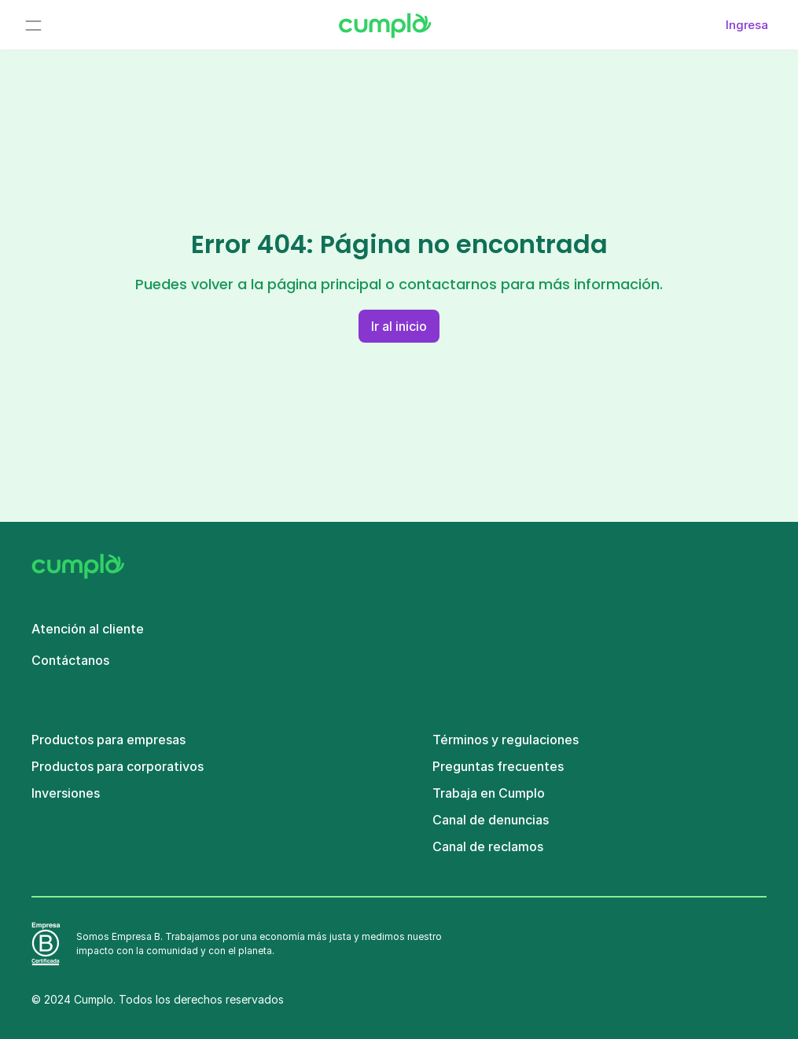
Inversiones (65, 793)
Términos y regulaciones (505, 739)
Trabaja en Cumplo (488, 793)
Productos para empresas (108, 739)
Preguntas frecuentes (498, 766)
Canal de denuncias (490, 820)
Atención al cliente (87, 629)
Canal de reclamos (487, 846)
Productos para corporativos (117, 766)
